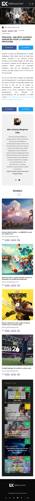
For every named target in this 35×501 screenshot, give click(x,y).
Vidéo (15, 30)
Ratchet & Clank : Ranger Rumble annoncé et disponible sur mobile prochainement (17, 278)
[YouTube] (18, 498)
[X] (10, 498)
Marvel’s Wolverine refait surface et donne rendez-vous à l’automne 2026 (16, 323)
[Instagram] (14, 498)
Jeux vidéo (10, 30)
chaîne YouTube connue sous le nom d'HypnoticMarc (17, 172)
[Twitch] (21, 498)
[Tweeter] (25, 48)
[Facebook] (6, 498)
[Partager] (9, 48)
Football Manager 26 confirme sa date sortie (16, 368)
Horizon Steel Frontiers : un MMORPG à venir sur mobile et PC (17, 233)
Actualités (4, 30)
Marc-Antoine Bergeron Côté (12, 27)
